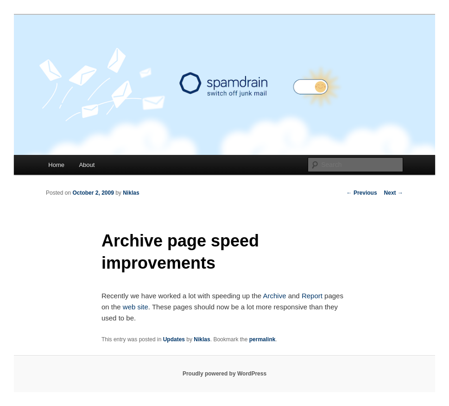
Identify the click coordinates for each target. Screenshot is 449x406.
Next (393, 193)
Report (312, 296)
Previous (362, 193)
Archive (274, 296)
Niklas (131, 193)
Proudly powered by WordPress (224, 373)
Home (56, 164)
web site (135, 307)
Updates (174, 339)
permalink (262, 339)
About (87, 164)
